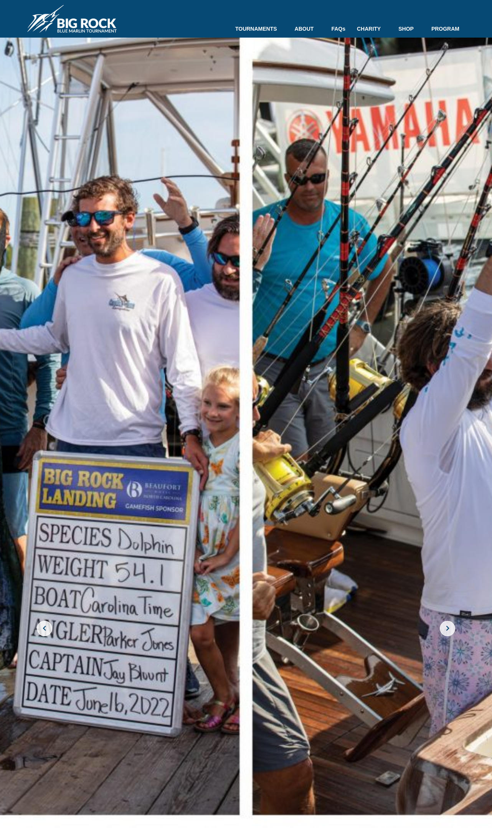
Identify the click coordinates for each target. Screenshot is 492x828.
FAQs (338, 29)
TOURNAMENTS (259, 29)
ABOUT (307, 29)
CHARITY (372, 29)
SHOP (409, 29)
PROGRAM (445, 29)
